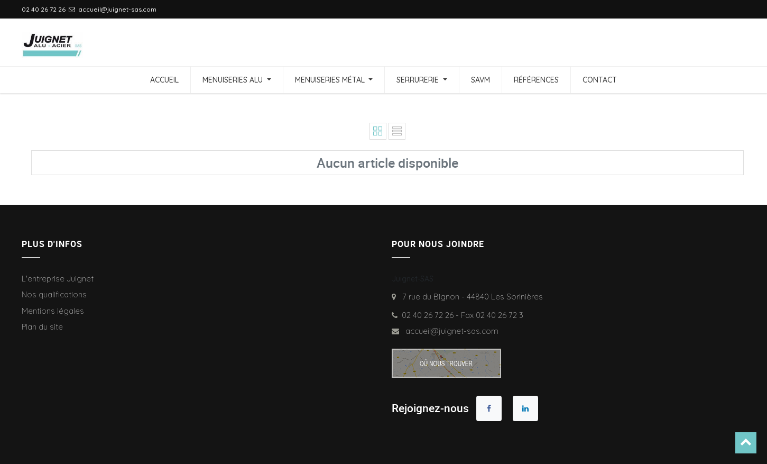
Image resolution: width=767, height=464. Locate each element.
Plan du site (42, 327)
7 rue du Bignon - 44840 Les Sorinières (470, 297)
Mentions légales (53, 311)
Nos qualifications (54, 294)
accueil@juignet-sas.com (449, 331)
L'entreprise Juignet (58, 279)
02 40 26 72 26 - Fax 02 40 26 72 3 (462, 315)
